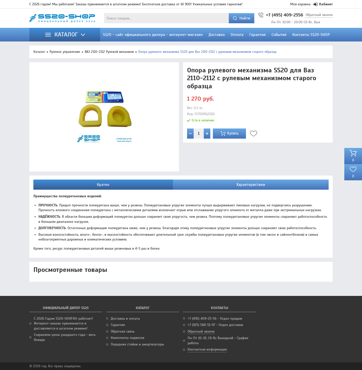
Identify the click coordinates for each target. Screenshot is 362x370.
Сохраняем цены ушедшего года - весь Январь (65, 337)
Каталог (39, 52)
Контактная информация (207, 349)
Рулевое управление (65, 52)
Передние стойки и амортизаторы (137, 344)
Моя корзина (300, 4)
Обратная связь (122, 331)
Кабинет (323, 4)
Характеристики (250, 184)
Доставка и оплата (125, 318)
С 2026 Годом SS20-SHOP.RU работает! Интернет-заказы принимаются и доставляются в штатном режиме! (63, 323)
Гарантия (118, 325)
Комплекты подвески (127, 338)
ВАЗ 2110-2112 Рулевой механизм (109, 52)
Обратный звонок (319, 15)
